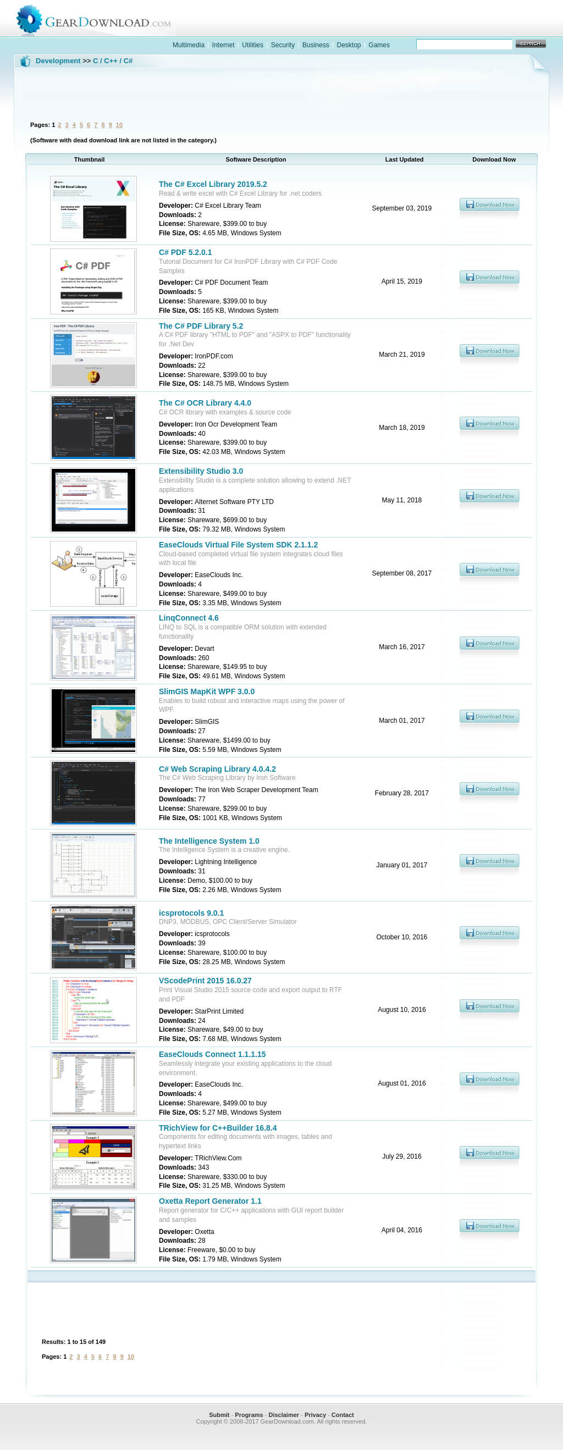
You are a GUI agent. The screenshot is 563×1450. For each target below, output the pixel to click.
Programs (249, 1415)
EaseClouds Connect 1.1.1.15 (212, 1054)
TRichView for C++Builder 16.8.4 (218, 1128)
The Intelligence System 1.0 (209, 841)
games (439, 29)
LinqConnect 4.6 (189, 617)
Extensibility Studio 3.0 (201, 471)
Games (379, 45)
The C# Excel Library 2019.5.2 (213, 184)
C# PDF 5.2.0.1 (185, 252)
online (510, 29)
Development (58, 61)
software (367, 29)
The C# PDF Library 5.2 (201, 326)
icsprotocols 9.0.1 (191, 913)
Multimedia (189, 45)
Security (283, 45)
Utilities (252, 45)
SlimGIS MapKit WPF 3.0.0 (207, 691)
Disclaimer (283, 1415)
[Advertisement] (281, 93)
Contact (343, 1415)
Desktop (348, 45)
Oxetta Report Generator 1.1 (210, 1201)
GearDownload (102, 18)
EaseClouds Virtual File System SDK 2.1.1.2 (238, 544)
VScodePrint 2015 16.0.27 (205, 980)
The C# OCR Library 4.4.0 (205, 403)
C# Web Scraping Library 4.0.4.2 (217, 769)
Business (315, 45)
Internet (223, 45)
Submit (219, 1415)
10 (119, 124)
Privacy (315, 1415)
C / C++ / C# (113, 61)
